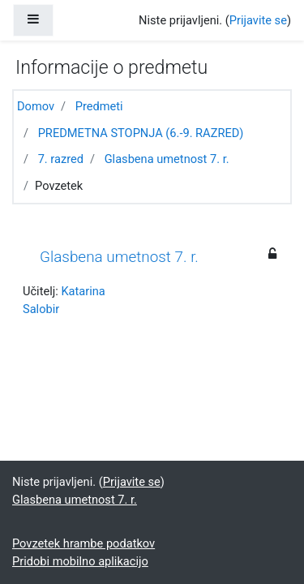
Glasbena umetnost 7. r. (167, 159)
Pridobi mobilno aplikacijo (80, 561)
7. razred (60, 159)
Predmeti (99, 106)
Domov (35, 106)
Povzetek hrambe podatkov (83, 543)
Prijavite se (258, 20)
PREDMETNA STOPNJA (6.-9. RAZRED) (141, 133)
